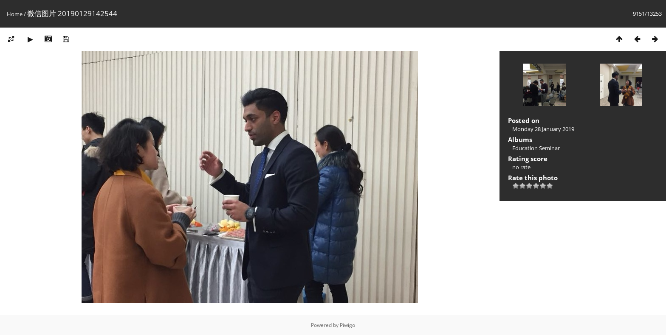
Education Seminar (536, 148)
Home (15, 14)
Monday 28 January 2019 (543, 129)
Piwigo (347, 325)
